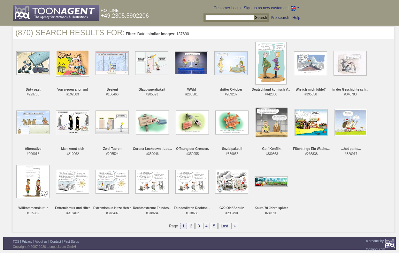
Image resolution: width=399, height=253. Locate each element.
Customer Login (227, 8)
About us (41, 241)
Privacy (27, 241)
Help (296, 17)
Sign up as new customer (265, 8)
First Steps (71, 241)
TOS (16, 241)
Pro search (280, 17)
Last (224, 226)
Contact (55, 241)
